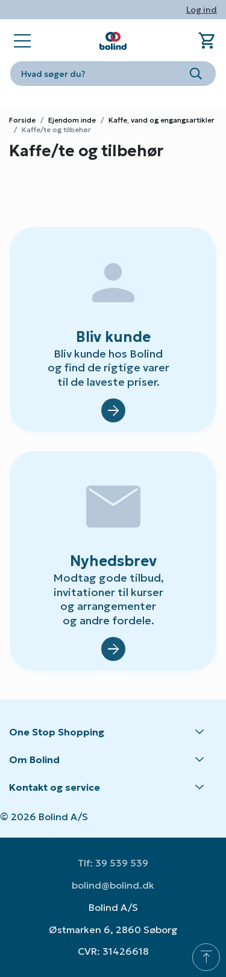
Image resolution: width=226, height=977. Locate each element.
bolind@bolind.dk (113, 885)
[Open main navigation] (22, 41)
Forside (22, 119)
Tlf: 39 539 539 (113, 863)
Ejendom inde (72, 119)
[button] (113, 732)
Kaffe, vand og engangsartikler (161, 119)
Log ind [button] (201, 9)
